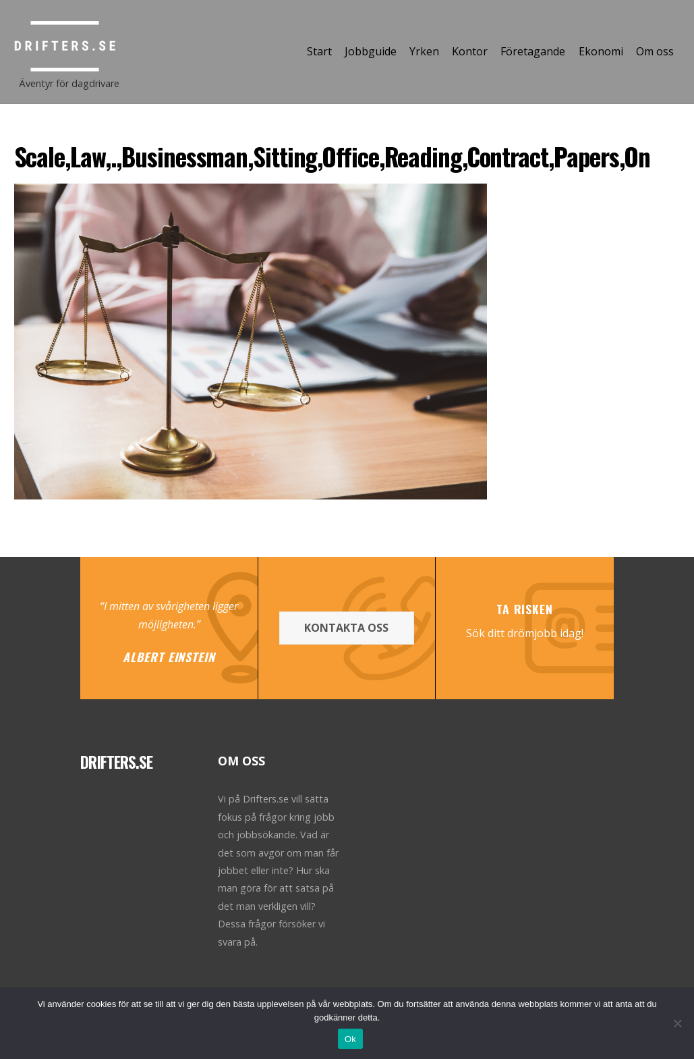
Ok (350, 1039)
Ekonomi (601, 51)
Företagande (532, 51)
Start (319, 51)
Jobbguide (371, 51)
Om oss (655, 51)
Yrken (424, 51)
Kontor (470, 51)
